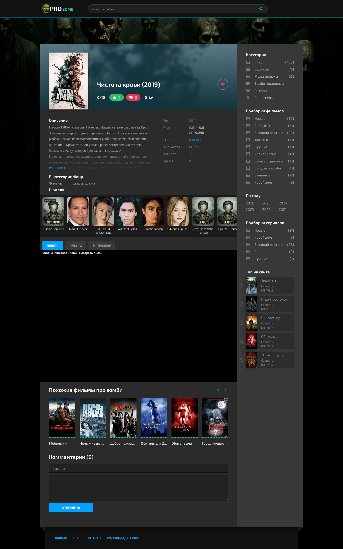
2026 (250, 203)
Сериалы (261, 69)
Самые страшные (268, 161)
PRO (57, 8)
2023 (250, 209)
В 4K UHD (262, 125)
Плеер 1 (53, 245)
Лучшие (261, 147)
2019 (192, 120)
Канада (195, 139)
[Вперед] (225, 390)
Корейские (263, 182)
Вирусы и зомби (267, 168)
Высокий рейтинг (268, 132)
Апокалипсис (265, 154)
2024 (283, 203)
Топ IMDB (261, 140)
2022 (266, 209)
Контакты (93, 538)
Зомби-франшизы (269, 83)
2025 (266, 203)
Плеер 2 (76, 245)
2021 (282, 209)
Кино (258, 62)
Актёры (260, 90)
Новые (259, 118)
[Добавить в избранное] (222, 84)
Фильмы (56, 183)
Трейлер (102, 245)
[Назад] (218, 390)
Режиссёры (263, 97)
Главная (60, 538)
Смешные (262, 175)
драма (90, 183)
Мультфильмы (266, 76)
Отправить (71, 507)
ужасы (77, 183)
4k (256, 251)
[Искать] (261, 8)
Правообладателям (122, 538)
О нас (76, 538)
